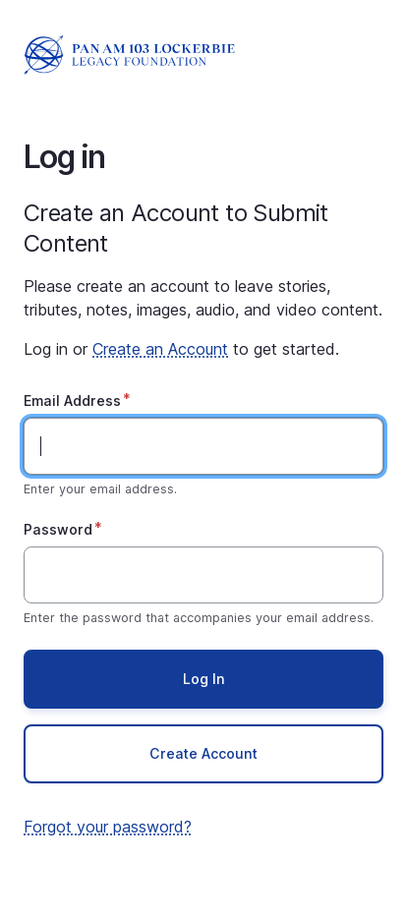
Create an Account (160, 349)
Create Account (203, 753)
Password (58, 529)
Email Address (72, 400)
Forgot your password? (108, 826)
